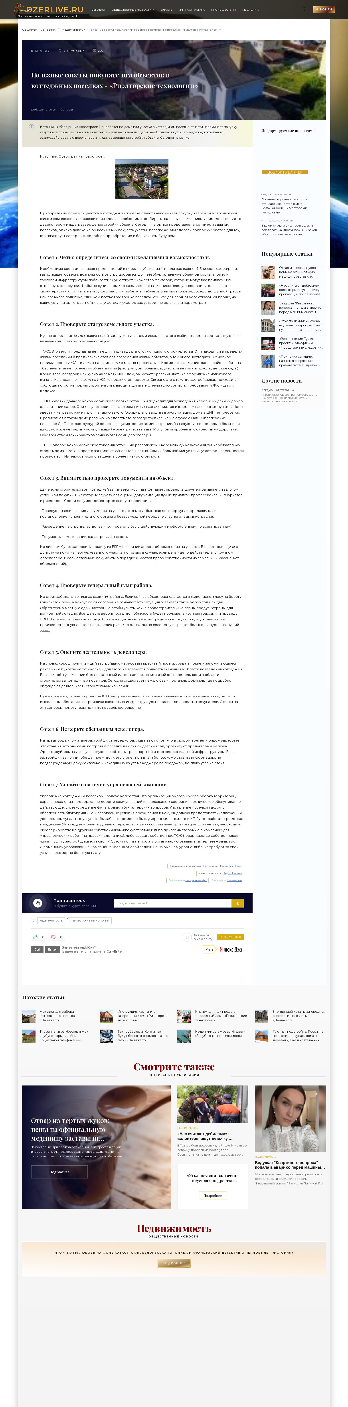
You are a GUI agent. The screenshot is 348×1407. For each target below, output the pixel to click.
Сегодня (98, 9)
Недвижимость (72, 29)
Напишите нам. (234, 880)
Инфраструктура (192, 9)
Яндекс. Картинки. (232, 873)
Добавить (197, 937)
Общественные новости (131, 9)
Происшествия (223, 9)
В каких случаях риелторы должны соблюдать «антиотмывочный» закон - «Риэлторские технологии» (292, 227)
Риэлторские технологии (89, 920)
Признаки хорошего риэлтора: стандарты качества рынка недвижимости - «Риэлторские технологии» (292, 203)
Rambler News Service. (231, 866)
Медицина (250, 9)
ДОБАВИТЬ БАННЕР (284, 172)
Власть (166, 9)
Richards (40, 50)
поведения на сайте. (196, 880)
